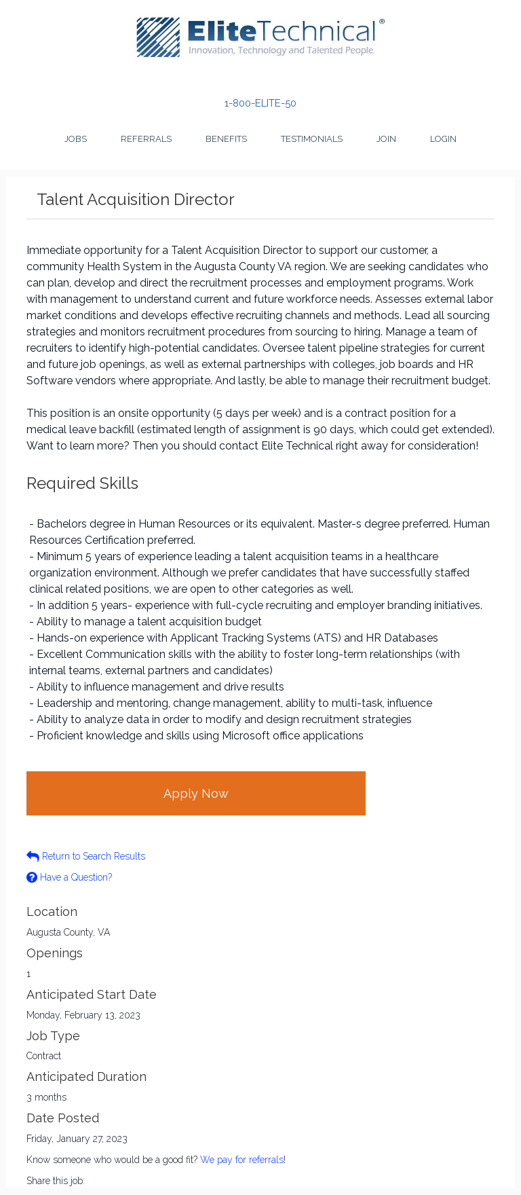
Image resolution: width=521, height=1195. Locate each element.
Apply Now (196, 793)
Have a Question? (69, 877)
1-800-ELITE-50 (260, 103)
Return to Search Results (85, 856)
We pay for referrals (242, 1159)
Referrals (146, 139)
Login (443, 139)
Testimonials (312, 139)
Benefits (226, 139)
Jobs (75, 139)
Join (386, 139)
